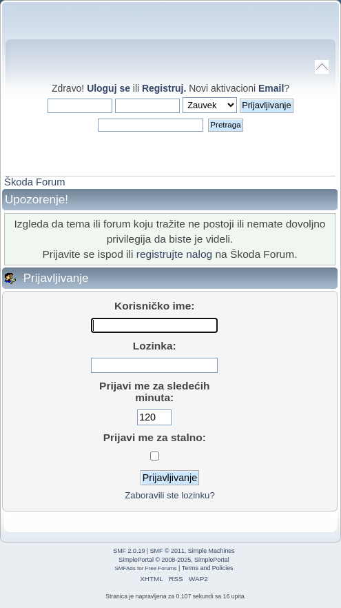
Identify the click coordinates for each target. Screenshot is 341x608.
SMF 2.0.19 (129, 550)
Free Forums (161, 568)
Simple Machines (211, 550)
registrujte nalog (174, 254)
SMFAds (124, 568)
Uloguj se (108, 88)
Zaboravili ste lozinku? (169, 495)
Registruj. (165, 88)
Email (271, 88)
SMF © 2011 (167, 550)
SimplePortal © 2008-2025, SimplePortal (173, 559)
